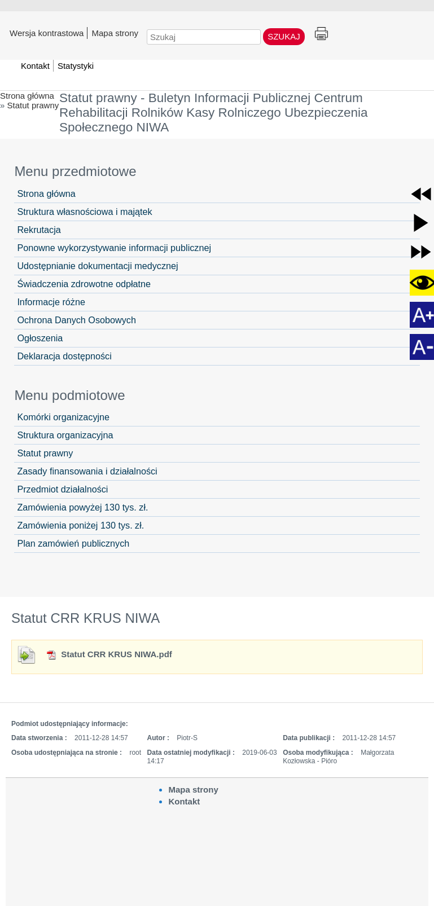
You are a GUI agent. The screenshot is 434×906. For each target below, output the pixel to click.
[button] (421, 194)
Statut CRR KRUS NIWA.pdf (109, 654)
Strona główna (27, 95)
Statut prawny (33, 105)
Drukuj (321, 34)
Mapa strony (114, 32)
